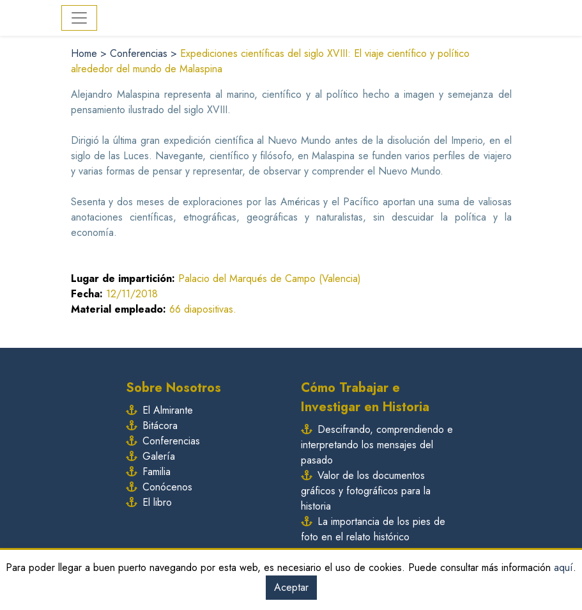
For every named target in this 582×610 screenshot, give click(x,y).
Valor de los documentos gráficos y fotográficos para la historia (366, 490)
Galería (150, 456)
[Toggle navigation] (79, 18)
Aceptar (291, 587)
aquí (563, 567)
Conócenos (159, 487)
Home (85, 53)
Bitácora (152, 425)
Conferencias (140, 53)
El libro (149, 502)
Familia (148, 471)
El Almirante (159, 410)
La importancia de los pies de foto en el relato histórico (373, 529)
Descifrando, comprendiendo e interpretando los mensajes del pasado (377, 444)
